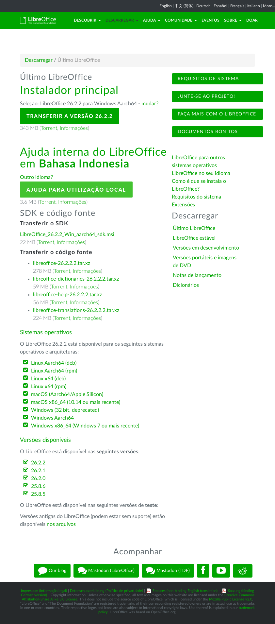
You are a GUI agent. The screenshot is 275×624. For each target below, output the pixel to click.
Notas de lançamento (197, 275)
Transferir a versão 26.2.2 (69, 116)
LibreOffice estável (194, 238)
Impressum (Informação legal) (44, 591)
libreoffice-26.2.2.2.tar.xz (61, 263)
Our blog (52, 570)
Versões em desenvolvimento (206, 248)
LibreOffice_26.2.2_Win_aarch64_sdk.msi (67, 234)
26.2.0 (38, 478)
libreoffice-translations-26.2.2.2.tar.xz (76, 310)
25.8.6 (38, 486)
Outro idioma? (36, 177)
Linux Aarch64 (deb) (53, 363)
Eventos (210, 20)
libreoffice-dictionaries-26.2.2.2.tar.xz (76, 279)
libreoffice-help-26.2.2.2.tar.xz (67, 294)
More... (269, 6)
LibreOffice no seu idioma (201, 173)
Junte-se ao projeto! (205, 96)
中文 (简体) (184, 6)
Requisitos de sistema (207, 79)
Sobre (233, 20)
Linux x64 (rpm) (48, 386)
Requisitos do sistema (197, 196)
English (165, 6)
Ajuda (151, 20)
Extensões (183, 204)
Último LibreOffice (194, 228)
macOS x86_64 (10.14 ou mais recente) (75, 402)
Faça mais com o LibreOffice (216, 114)
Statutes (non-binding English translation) (185, 591)
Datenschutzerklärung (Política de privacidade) (106, 591)
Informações (74, 128)
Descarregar (121, 20)
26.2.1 (38, 470)
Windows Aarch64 (52, 418)
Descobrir (87, 20)
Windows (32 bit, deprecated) (65, 410)
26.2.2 (38, 462)
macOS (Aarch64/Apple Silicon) (67, 394)
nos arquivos (61, 524)
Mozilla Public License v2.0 (230, 599)
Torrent (49, 128)
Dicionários (186, 285)
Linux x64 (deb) (48, 378)
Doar (252, 20)
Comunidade (181, 20)
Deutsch (203, 6)
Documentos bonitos (207, 132)
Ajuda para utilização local (76, 189)
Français (237, 6)
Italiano (253, 6)
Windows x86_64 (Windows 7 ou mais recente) (85, 425)
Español (220, 6)
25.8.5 (38, 494)
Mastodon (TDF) (168, 570)
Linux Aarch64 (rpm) (54, 370)
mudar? (149, 103)
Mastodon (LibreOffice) (106, 570)
